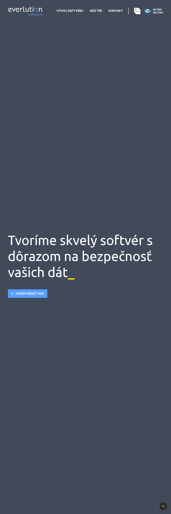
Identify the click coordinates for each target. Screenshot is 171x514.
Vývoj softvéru (70, 10)
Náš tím (96, 10)
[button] (27, 293)
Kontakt (116, 10)
